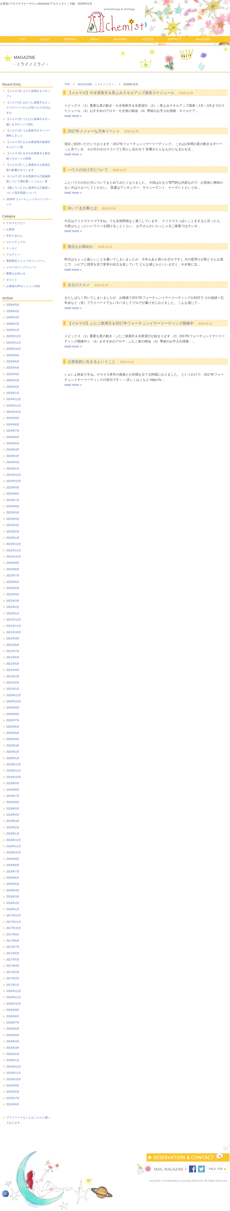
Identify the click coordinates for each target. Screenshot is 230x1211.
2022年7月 (12, 575)
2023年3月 (12, 525)
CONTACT (174, 39)
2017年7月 (12, 947)
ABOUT (44, 39)
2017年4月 (12, 965)
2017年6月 (12, 953)
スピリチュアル (16, 242)
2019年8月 (12, 789)
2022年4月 (12, 594)
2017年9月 (12, 934)
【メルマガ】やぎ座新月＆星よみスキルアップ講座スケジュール (121, 93)
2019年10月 (13, 777)
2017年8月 (12, 940)
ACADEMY (120, 39)
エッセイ (11, 248)
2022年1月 (12, 613)
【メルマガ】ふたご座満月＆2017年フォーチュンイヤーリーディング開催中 (131, 323)
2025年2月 (12, 386)
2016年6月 (12, 1028)
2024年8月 (12, 424)
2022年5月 (12, 588)
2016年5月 (12, 1035)
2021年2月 (12, 682)
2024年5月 (12, 443)
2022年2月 (12, 607)
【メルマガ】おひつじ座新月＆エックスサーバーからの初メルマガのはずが (28, 107)
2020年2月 (12, 751)
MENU (95, 39)
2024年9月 (12, 418)
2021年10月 (13, 632)
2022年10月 (13, 556)
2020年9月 (12, 707)
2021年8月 (12, 645)
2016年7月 (12, 1022)
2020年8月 (12, 714)
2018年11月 (13, 846)
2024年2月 (12, 462)
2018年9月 (12, 859)
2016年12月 (13, 991)
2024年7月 (12, 430)
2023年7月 (12, 500)
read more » (73, 116)
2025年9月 (12, 355)
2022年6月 (12, 582)
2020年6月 (12, 726)
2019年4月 (12, 814)
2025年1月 (12, 393)
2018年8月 (12, 865)
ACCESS (147, 39)
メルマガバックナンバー (21, 267)
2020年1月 (12, 758)
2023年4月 (12, 519)
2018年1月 (12, 909)
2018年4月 (12, 890)
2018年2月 (12, 903)
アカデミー (13, 254)
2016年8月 (12, 1016)
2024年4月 (12, 449)
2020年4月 (12, 739)
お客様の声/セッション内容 (23, 286)
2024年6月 (12, 437)
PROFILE (70, 39)
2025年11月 (13, 342)
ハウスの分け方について (88, 170)
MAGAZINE (203, 39)
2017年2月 (12, 978)
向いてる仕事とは (82, 208)
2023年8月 (12, 493)
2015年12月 (13, 1066)
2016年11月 (13, 997)
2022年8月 (12, 569)
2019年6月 (12, 802)
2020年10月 (13, 701)
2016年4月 (12, 1041)
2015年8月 (12, 1091)
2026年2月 (12, 323)
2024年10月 (13, 411)
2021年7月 (12, 651)
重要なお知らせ (16, 273)
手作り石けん (14, 235)
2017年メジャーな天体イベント (94, 131)
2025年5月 (12, 367)
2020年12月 (13, 695)
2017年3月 (12, 972)
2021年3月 (12, 676)
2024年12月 (13, 399)
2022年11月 (13, 550)
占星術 (10, 229)
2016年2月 (12, 1054)
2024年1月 (12, 468)
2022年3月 (12, 600)
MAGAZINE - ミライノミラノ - (97, 84)
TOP (22, 39)
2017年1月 (12, 984)
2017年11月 (13, 921)
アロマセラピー (16, 223)
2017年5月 (12, 959)
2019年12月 (13, 764)
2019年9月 (12, 783)
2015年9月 (12, 1085)
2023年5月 (12, 512)
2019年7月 (12, 796)
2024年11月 (13, 405)
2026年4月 (12, 311)
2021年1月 (12, 688)
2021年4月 (12, 670)
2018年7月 (12, 871)
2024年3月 (12, 456)
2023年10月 (13, 481)
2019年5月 (12, 808)
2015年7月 (12, 1098)
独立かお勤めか (80, 246)
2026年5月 (12, 304)
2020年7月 (12, 720)
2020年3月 (12, 745)
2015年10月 (13, 1079)
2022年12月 (13, 544)
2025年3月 (12, 380)
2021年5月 (12, 663)
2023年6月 (12, 506)
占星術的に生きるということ (91, 362)
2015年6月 (12, 1104)
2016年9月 (12, 1010)
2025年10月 (13, 348)
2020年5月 (12, 733)
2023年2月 (12, 531)
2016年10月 (13, 1003)
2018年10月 (13, 852)
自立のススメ (79, 285)
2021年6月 (12, 657)
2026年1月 (12, 330)
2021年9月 (12, 638)
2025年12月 (13, 336)
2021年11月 (13, 625)
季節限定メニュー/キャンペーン (26, 260)
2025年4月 (12, 374)
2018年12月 (13, 840)
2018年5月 (12, 884)
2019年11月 (13, 770)
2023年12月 (13, 474)
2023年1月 (12, 537)
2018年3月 (12, 896)
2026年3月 (12, 317)
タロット (11, 279)
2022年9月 (12, 562)
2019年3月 (12, 821)
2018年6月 (12, 877)
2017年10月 (13, 928)
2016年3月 (12, 1047)
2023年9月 (12, 487)
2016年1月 (12, 1060)
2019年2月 (12, 827)
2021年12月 (13, 619)
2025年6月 (12, 361)
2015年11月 (13, 1072)
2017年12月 (13, 915)
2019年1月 (12, 833)
